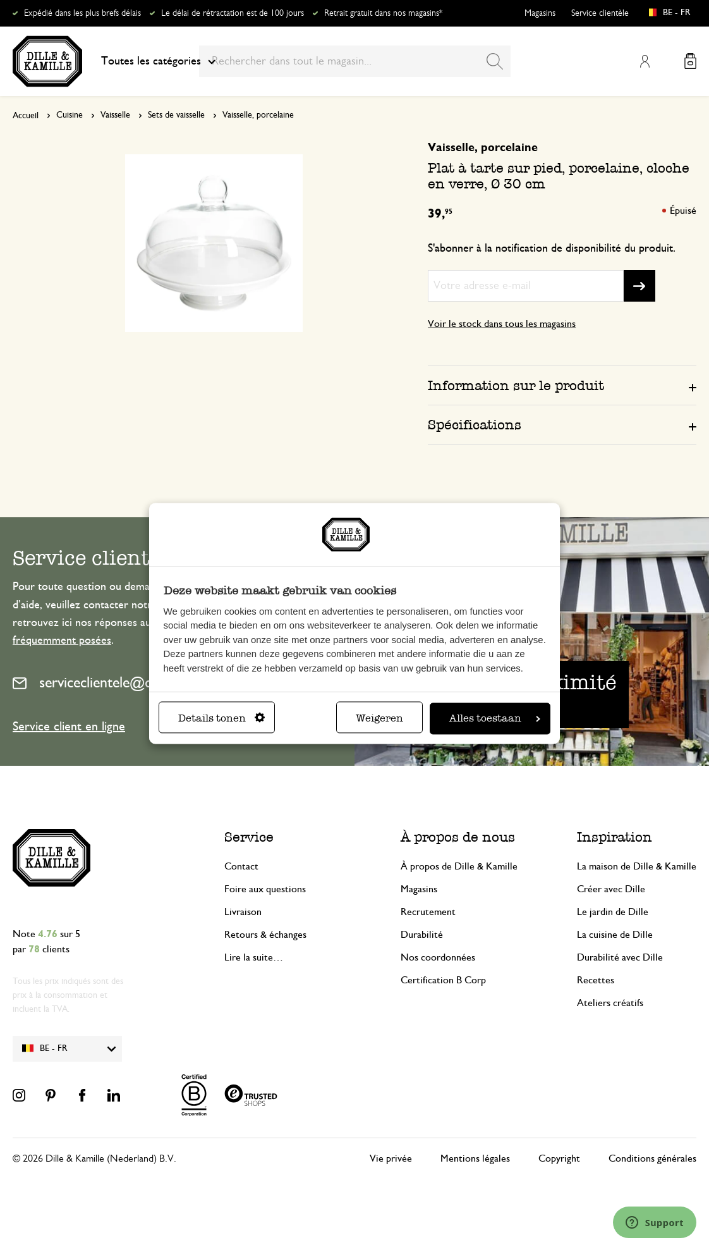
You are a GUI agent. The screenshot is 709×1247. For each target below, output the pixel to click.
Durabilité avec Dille (620, 957)
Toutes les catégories (158, 61)
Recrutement (428, 912)
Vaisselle (115, 115)
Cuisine (69, 115)
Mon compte (644, 61)
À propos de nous (458, 837)
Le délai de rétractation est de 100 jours (232, 13)
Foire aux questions (265, 889)
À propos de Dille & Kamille (459, 866)
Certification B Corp (443, 980)
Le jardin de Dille (612, 912)
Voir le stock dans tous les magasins (502, 324)
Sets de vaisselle (176, 115)
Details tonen (221, 719)
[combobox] (355, 61)
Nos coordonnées (438, 957)
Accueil (26, 115)
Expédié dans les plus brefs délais (82, 13)
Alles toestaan (494, 719)
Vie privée (391, 1158)
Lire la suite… (253, 957)
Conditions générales (652, 1158)
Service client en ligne (69, 726)
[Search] (495, 61)
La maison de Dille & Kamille (636, 866)
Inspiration (614, 837)
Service (249, 837)
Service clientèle (600, 13)
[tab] (562, 385)
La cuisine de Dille (615, 935)
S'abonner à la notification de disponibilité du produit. (552, 248)
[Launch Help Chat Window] (654, 1222)
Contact (241, 866)
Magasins (539, 13)
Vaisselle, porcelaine (258, 115)
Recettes (595, 980)
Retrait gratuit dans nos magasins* (383, 13)
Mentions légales (475, 1158)
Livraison (243, 912)
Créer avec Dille (611, 889)
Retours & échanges (265, 935)
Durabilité (422, 935)
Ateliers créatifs (610, 1003)
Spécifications (474, 425)
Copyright (559, 1158)
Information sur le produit (516, 385)
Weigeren (379, 719)
